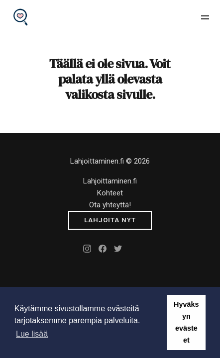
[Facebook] (103, 249)
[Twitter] (118, 249)
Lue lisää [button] (32, 334)
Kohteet (110, 192)
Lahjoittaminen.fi (110, 181)
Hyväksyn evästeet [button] (186, 322)
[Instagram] (87, 249)
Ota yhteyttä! (110, 204)
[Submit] (110, 220)
